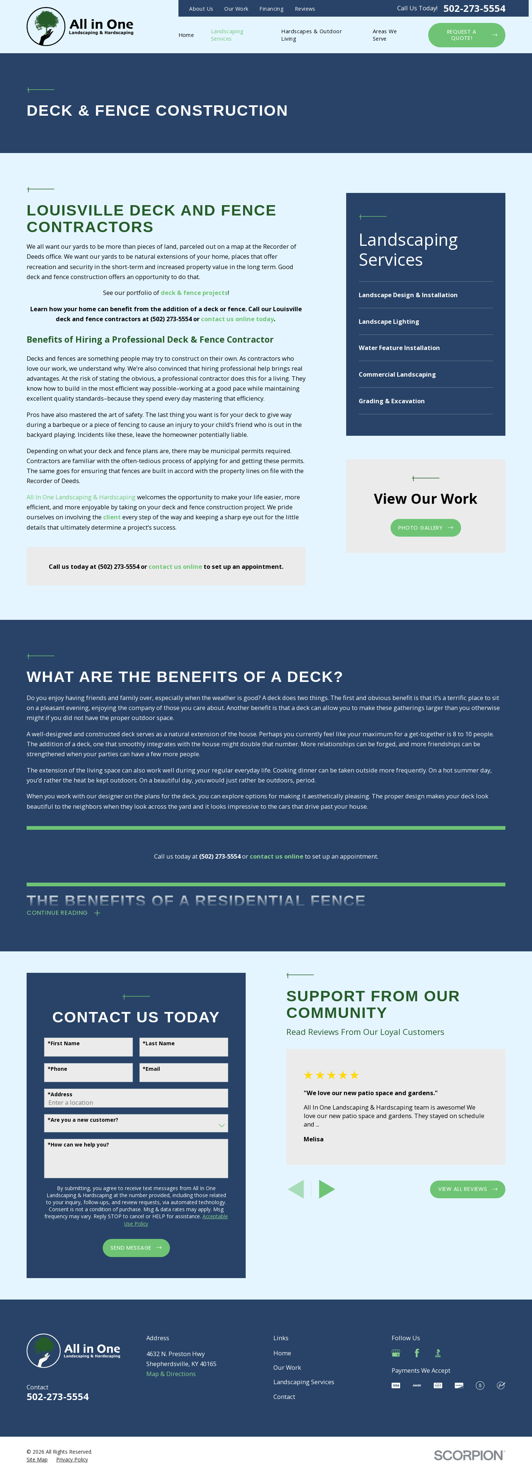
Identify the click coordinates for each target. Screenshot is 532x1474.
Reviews (305, 8)
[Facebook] (417, 1353)
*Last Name (152, 1043)
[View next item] (320, 1189)
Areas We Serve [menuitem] (385, 35)
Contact (284, 1396)
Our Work (236, 8)
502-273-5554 (474, 8)
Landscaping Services (303, 1382)
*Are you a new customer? (76, 1120)
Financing (271, 8)
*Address (53, 1094)
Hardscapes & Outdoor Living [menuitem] (311, 35)
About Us (201, 8)
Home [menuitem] (186, 34)
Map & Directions (171, 1373)
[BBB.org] (438, 1353)
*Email (144, 1069)
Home (282, 1353)
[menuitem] (425, 294)
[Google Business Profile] (396, 1353)
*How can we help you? (71, 1145)
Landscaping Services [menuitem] (227, 35)
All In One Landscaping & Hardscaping (81, 497)
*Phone (50, 1069)
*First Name (57, 1043)
